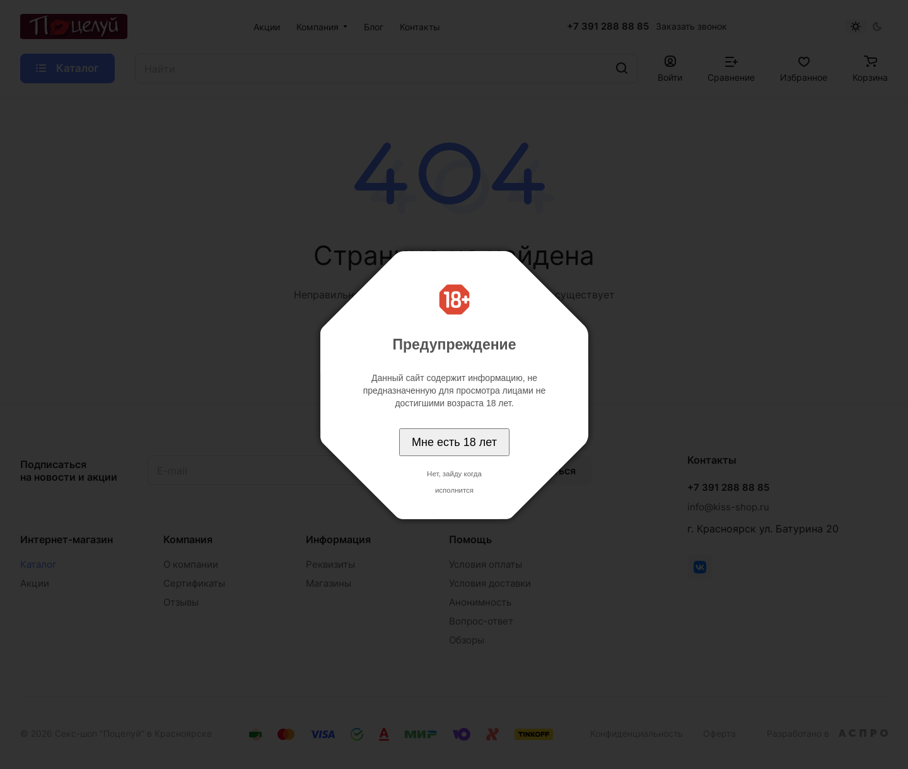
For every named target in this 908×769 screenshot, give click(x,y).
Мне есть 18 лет (454, 442)
